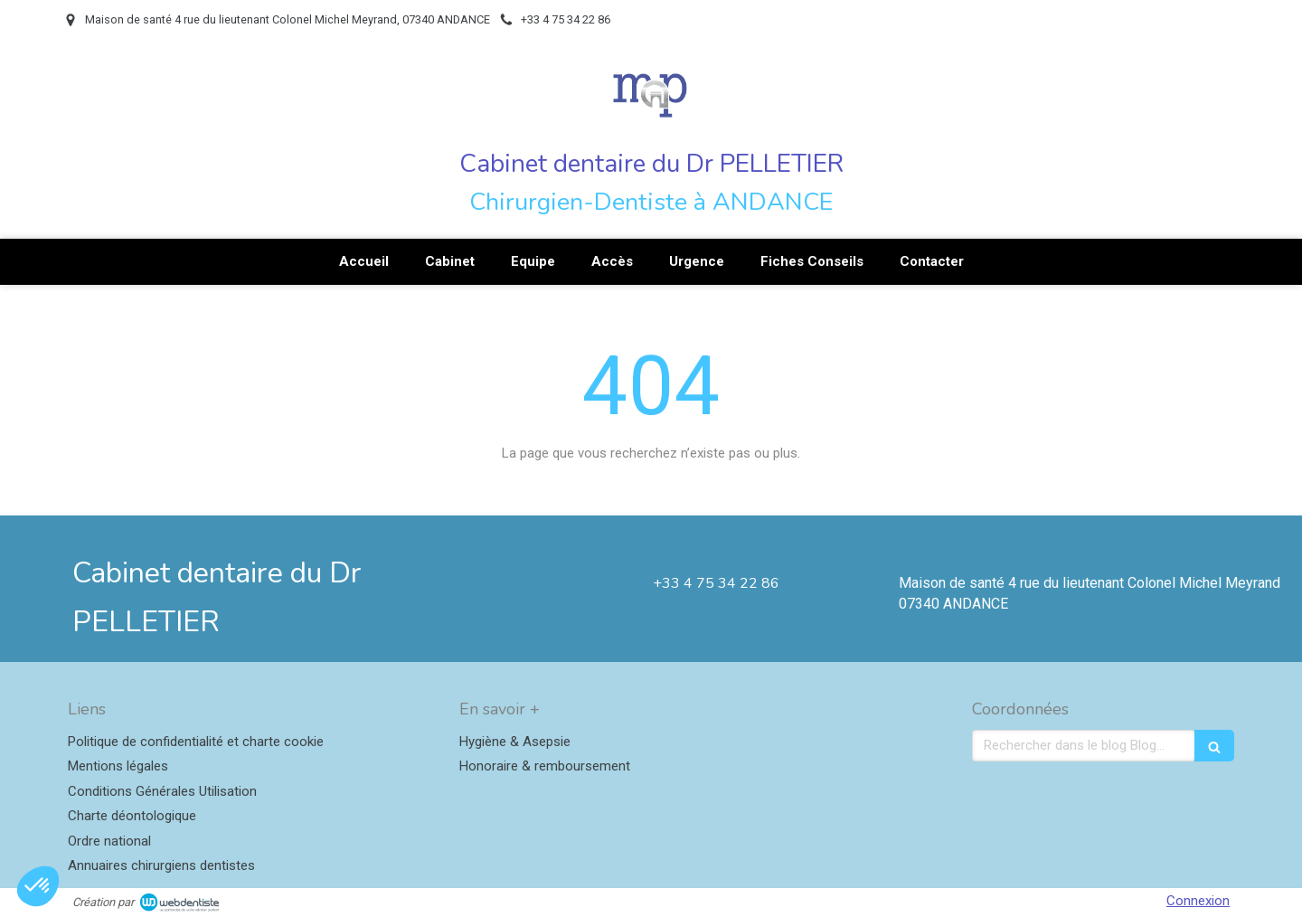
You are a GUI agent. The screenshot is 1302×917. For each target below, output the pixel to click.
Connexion (1198, 901)
